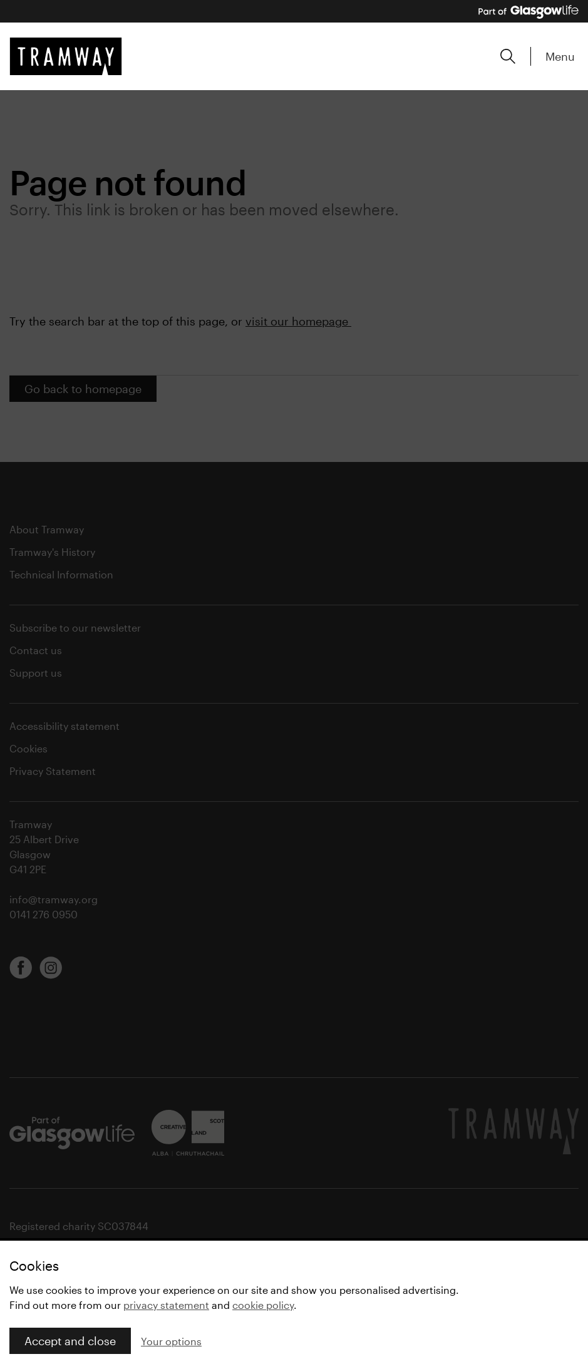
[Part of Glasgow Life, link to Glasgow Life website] (528, 12)
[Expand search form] (508, 56)
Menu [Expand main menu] (560, 56)
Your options (171, 1341)
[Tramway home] (65, 56)
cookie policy (263, 1305)
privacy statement (166, 1305)
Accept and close (70, 1341)
